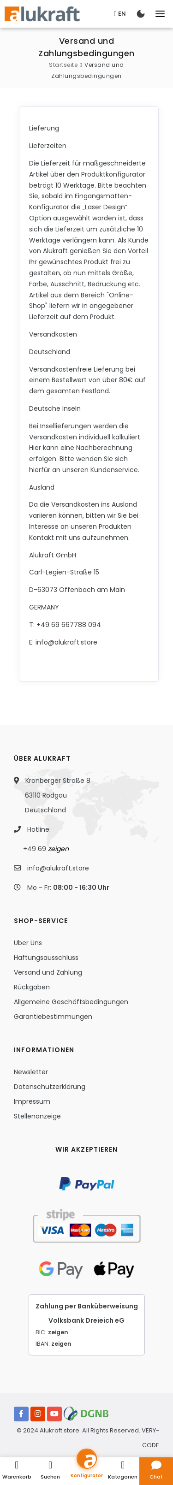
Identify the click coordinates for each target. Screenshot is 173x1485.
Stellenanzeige (37, 1116)
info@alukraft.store (58, 868)
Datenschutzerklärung (49, 1086)
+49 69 (46, 848)
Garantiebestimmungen (53, 1016)
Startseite (63, 65)
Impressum (32, 1101)
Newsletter (31, 1072)
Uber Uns (28, 942)
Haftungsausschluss (46, 957)
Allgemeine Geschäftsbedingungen (71, 1001)
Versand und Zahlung (48, 972)
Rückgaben (32, 987)
